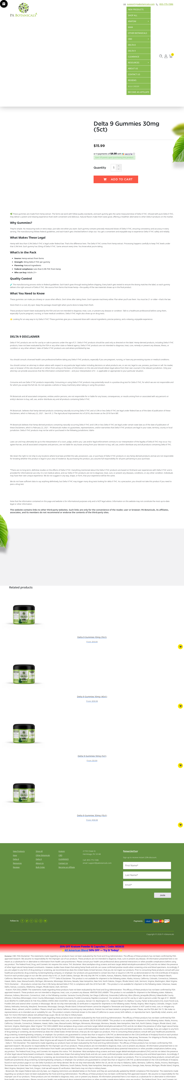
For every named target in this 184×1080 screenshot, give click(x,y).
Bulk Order (40, 852)
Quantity (100, 167)
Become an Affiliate (138, 92)
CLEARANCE (133, 56)
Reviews (132, 80)
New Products (135, 9)
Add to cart (116, 179)
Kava (130, 27)
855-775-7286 (164, 4)
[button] (134, 153)
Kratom (138, 21)
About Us (133, 68)
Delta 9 (131, 50)
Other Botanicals (137, 33)
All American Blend (76, 935)
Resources (138, 62)
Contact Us (134, 74)
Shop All (132, 15)
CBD (138, 39)
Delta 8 (131, 44)
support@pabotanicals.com (139, 4)
